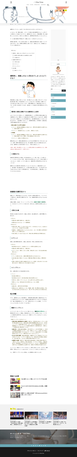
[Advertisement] (29, 180)
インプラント (16, 16)
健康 (19, 16)
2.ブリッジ (15, 64)
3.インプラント (16, 66)
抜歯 (21, 16)
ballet (19, 393)
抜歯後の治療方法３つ (16, 59)
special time (43, 4)
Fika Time (42, 453)
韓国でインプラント (17, 70)
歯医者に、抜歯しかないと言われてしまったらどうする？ (23, 53)
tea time (31, 4)
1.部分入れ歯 (15, 62)
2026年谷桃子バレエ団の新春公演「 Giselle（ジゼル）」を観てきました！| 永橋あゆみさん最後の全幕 (31, 423)
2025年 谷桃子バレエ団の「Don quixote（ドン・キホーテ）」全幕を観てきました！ (59, 423)
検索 (51, 89)
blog (48, 4)
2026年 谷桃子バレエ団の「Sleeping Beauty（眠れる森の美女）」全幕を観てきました (16, 423)
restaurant (54, 103)
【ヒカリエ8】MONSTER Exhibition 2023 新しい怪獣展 (34, 386)
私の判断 (13, 68)
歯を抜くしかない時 (25, 16)
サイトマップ (40, 450)
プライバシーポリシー (32, 450)
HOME (12, 24)
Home (28, 4)
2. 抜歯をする (16, 57)
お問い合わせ (47, 450)
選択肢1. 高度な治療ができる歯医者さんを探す (22, 55)
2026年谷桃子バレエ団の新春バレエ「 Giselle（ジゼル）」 (45, 422)
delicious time (37, 4)
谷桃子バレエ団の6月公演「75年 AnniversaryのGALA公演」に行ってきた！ (34, 394)
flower (53, 111)
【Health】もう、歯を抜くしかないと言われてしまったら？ (27, 24)
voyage (53, 114)
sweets (53, 106)
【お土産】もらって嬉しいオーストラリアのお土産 (34, 379)
